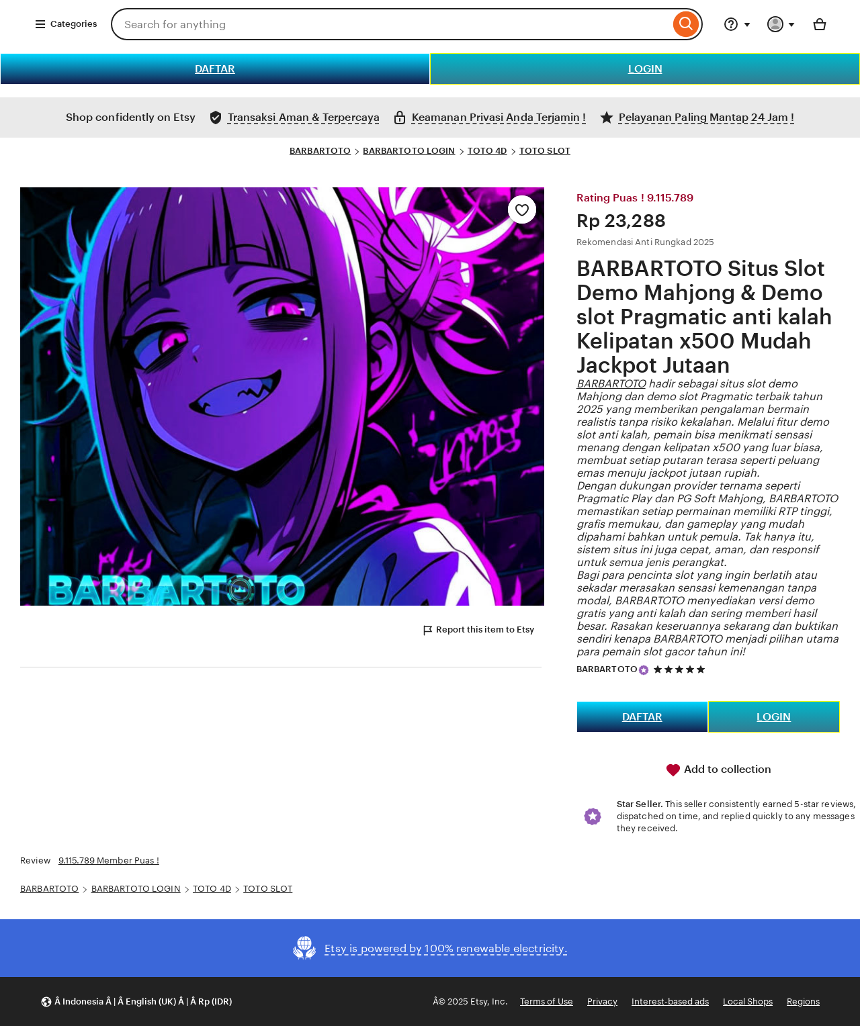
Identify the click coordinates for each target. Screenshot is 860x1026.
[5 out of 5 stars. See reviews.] (681, 669)
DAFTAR (215, 68)
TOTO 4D (487, 151)
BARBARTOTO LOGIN (409, 151)
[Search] (686, 24)
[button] (136, 1001)
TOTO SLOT (544, 151)
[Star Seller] (644, 670)
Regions (803, 1001)
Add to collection (718, 770)
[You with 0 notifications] (781, 24)
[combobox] (390, 24)
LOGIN (645, 68)
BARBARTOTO (320, 151)
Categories (65, 24)
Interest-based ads (670, 1001)
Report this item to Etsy (477, 630)
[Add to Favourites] (522, 209)
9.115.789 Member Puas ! (108, 860)
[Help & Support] (737, 24)
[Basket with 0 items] (820, 24)
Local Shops (748, 1001)
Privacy (602, 1001)
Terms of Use (546, 1001)
